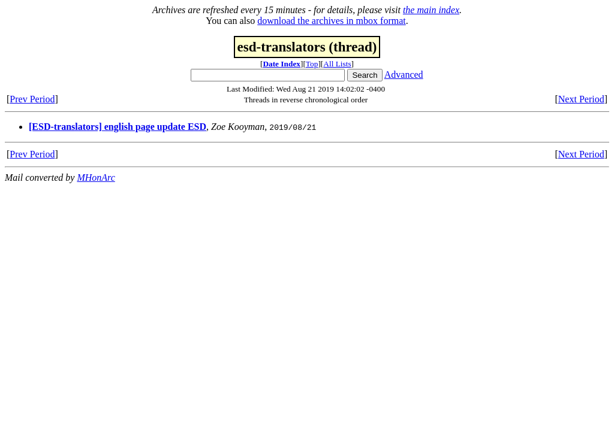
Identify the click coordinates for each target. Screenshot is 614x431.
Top (312, 63)
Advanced (403, 74)
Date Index (281, 63)
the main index (431, 10)
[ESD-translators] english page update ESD (117, 127)
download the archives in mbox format (331, 21)
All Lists (337, 63)
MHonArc (96, 177)
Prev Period (32, 99)
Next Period (581, 99)
